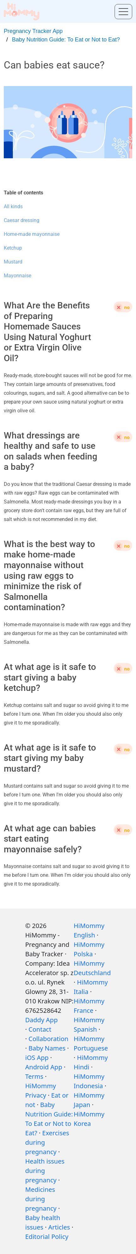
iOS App (36, 1057)
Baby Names (47, 1048)
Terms (34, 1076)
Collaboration (49, 1038)
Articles (59, 1227)
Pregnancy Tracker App (33, 31)
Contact (40, 1029)
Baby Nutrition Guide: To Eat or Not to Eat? (66, 39)
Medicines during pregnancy (40, 1199)
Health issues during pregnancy (45, 1170)
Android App (43, 1067)
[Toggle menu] (123, 11)
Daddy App (41, 1020)
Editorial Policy (46, 1236)
